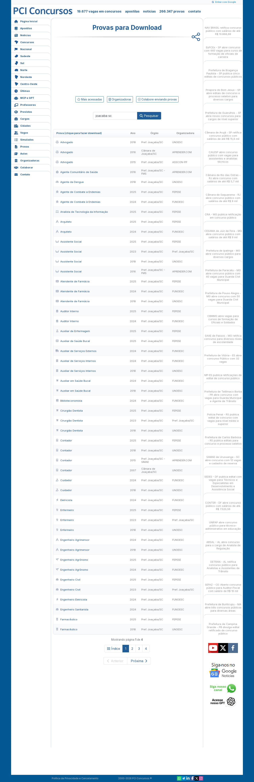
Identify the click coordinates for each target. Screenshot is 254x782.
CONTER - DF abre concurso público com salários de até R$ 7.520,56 (223, 502)
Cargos (21, 118)
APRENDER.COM (182, 152)
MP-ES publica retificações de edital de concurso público (223, 373)
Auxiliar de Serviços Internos (76, 360)
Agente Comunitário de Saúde (77, 172)
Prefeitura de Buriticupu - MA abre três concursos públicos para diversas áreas (223, 604)
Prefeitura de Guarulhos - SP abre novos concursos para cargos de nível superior (223, 112)
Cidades (22, 125)
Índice (113, 649)
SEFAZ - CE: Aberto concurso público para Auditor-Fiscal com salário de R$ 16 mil (223, 584)
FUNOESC (178, 201)
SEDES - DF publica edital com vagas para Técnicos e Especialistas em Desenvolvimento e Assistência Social (223, 479)
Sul (19, 62)
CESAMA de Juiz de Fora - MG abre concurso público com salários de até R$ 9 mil (223, 230)
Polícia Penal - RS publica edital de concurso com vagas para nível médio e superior (223, 415)
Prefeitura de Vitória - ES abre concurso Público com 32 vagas (223, 355)
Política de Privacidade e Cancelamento (75, 778)
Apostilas (23, 28)
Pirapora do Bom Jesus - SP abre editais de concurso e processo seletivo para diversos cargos (223, 91)
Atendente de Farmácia (72, 281)
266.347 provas (172, 11)
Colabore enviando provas (157, 99)
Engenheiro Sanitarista (72, 609)
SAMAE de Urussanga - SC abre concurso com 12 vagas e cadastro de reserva (223, 456)
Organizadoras (26, 160)
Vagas (21, 132)
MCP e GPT (24, 97)
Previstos (23, 111)
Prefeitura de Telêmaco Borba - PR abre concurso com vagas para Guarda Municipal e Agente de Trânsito (223, 393)
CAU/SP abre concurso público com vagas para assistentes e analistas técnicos (223, 153)
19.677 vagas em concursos (99, 11)
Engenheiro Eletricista (71, 599)
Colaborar (23, 167)
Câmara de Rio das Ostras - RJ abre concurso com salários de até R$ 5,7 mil (223, 174)
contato (194, 11)
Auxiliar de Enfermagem (73, 331)
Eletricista (64, 500)
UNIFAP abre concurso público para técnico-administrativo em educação (223, 522)
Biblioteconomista (69, 400)
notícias (149, 11)
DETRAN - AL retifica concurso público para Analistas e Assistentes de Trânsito (223, 563)
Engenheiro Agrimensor (72, 539)
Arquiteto (64, 221)
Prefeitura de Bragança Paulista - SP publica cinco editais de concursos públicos (223, 70)
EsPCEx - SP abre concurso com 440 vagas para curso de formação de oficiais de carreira (223, 48)
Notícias (22, 35)
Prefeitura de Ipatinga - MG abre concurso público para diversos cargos (223, 250)
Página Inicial (26, 21)
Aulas (20, 153)
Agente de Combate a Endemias (78, 191)
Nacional (23, 49)
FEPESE (176, 191)
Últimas (22, 90)
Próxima (139, 661)
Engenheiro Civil (68, 579)
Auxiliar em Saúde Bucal (73, 380)
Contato (22, 174)
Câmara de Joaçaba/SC (149, 152)
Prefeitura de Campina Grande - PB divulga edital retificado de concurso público (223, 625)
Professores (25, 104)
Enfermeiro (65, 510)
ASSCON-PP (179, 162)
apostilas (132, 11)
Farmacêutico (66, 619)
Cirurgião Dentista (69, 410)
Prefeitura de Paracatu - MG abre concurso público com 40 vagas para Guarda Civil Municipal (223, 271)
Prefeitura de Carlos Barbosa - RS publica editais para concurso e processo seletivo (223, 437)
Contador (64, 440)
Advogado (64, 142)
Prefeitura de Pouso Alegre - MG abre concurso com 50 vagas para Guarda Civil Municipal (223, 294)
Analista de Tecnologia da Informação (82, 211)
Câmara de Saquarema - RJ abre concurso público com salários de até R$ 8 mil (223, 194)
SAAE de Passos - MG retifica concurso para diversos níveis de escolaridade (223, 335)
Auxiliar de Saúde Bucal (73, 341)
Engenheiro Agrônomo (72, 559)
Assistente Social (69, 241)
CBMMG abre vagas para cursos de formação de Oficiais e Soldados (223, 315)
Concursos (24, 41)
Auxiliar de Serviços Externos (76, 351)
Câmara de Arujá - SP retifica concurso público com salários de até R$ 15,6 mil (223, 132)
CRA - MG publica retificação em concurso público (223, 212)
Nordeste (23, 76)
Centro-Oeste (25, 83)
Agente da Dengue (70, 182)
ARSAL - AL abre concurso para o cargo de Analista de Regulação (223, 541)
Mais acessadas (89, 99)
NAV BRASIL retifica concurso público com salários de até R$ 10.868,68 (223, 27)
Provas (21, 146)
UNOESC (177, 142)
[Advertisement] (94, 66)
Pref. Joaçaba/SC (152, 142)
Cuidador (64, 480)
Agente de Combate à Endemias (78, 201)
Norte (20, 69)
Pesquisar (149, 116)
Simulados (24, 139)
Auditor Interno (67, 311)
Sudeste (22, 55)
